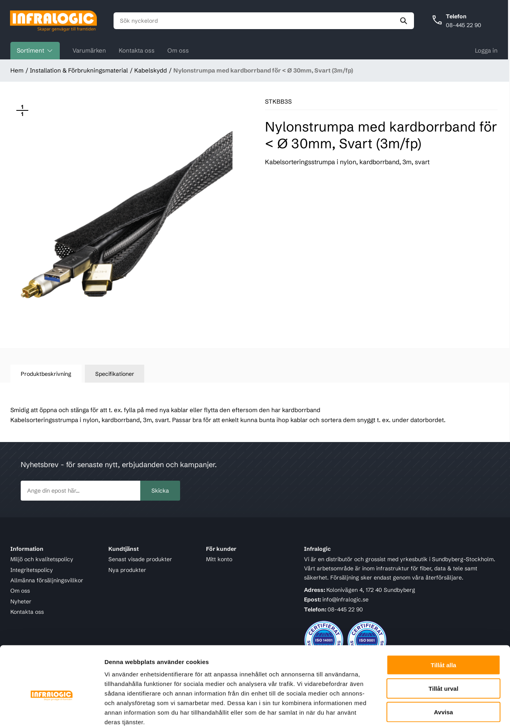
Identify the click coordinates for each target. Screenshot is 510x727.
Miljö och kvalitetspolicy (41, 559)
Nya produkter (127, 570)
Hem (17, 71)
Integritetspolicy (31, 570)
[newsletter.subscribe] (80, 491)
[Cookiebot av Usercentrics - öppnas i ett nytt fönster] (51, 711)
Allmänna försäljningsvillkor (46, 580)
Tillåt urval (444, 645)
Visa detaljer (433, 711)
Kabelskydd (150, 71)
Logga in (486, 51)
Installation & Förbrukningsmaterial (79, 71)
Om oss (178, 51)
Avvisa (443, 669)
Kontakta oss (137, 51)
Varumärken (89, 51)
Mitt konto (219, 559)
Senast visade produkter (140, 559)
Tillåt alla (443, 622)
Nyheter (20, 601)
